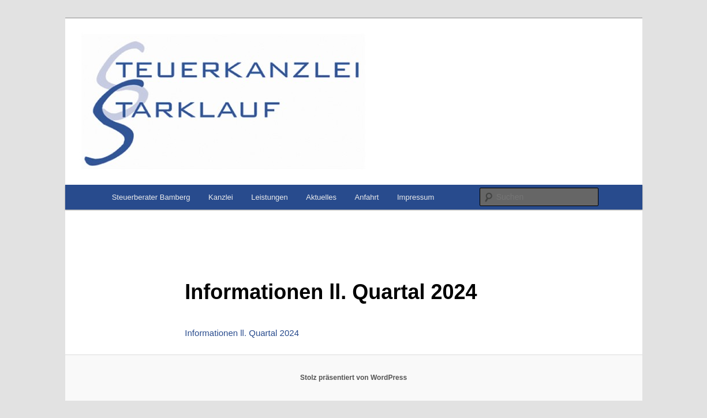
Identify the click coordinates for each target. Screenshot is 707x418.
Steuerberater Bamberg (151, 197)
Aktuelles (321, 197)
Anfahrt (367, 197)
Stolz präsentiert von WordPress (353, 378)
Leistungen (269, 197)
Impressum (415, 197)
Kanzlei (220, 197)
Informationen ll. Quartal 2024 (242, 333)
